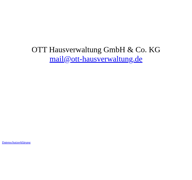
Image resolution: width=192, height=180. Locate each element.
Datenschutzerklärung (16, 142)
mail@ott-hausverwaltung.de (96, 58)
